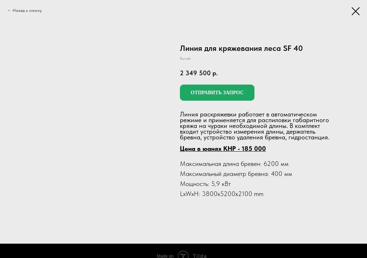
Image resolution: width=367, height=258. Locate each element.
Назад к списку (27, 10)
